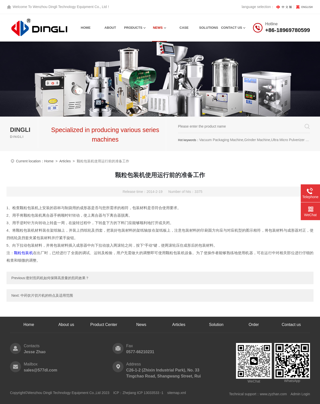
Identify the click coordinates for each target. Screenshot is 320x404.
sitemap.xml (176, 393)
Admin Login (300, 394)
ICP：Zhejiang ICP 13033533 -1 (138, 393)
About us (66, 324)
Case (184, 28)
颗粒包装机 (23, 253)
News (158, 28)
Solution (216, 324)
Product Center (103, 324)
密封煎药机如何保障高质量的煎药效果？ (57, 278)
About (110, 28)
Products (133, 28)
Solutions (208, 28)
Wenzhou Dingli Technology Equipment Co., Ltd (70, 7)
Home (85, 28)
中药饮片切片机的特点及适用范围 (46, 295)
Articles (65, 161)
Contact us (291, 324)
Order (254, 324)
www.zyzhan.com (273, 394)
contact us (231, 28)
